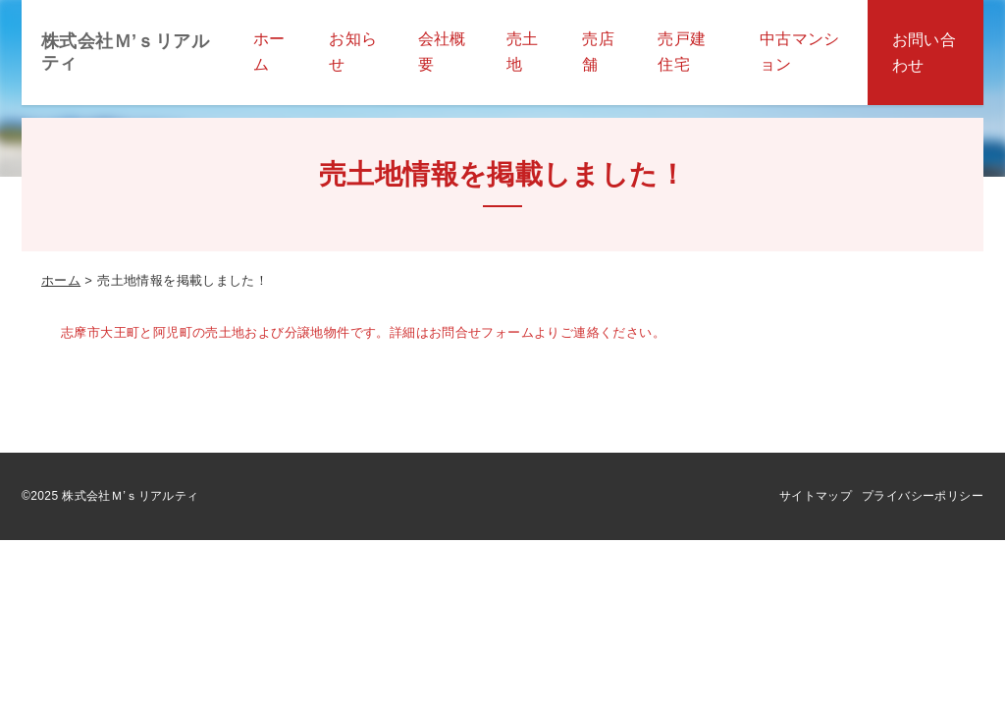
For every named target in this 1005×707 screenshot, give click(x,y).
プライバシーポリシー (922, 496)
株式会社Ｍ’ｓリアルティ (125, 52)
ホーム (60, 280)
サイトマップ (815, 496)
